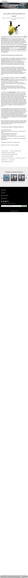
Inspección (3, 552)
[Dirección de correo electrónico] (12, 572)
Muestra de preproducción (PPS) (6, 548)
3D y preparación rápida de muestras (7, 545)
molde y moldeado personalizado (6, 546)
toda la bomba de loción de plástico (7, 156)
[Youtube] (6, 567)
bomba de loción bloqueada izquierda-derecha (9, 154)
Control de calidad (4, 562)
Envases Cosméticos (4, 536)
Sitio (15, 19)
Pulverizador (3, 535)
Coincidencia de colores (5, 549)
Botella (2, 538)
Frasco (2, 539)
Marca (2, 558)
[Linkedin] (4, 567)
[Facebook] (2, 567)
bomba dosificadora (5, 150)
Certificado (3, 561)
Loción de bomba (12, 159)
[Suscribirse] (3, 574)
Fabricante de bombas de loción (15, 150)
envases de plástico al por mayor (7, 161)
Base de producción (4, 559)
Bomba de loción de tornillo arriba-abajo (8, 152)
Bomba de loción (4, 159)
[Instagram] (8, 567)
